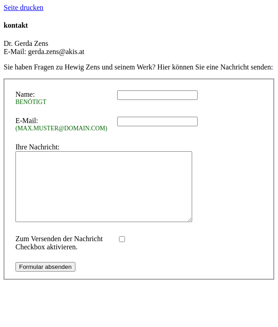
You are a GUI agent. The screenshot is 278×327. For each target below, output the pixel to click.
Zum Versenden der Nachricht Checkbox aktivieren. (59, 256)
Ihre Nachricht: (37, 147)
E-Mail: (62, 124)
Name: (62, 98)
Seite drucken (24, 7)
